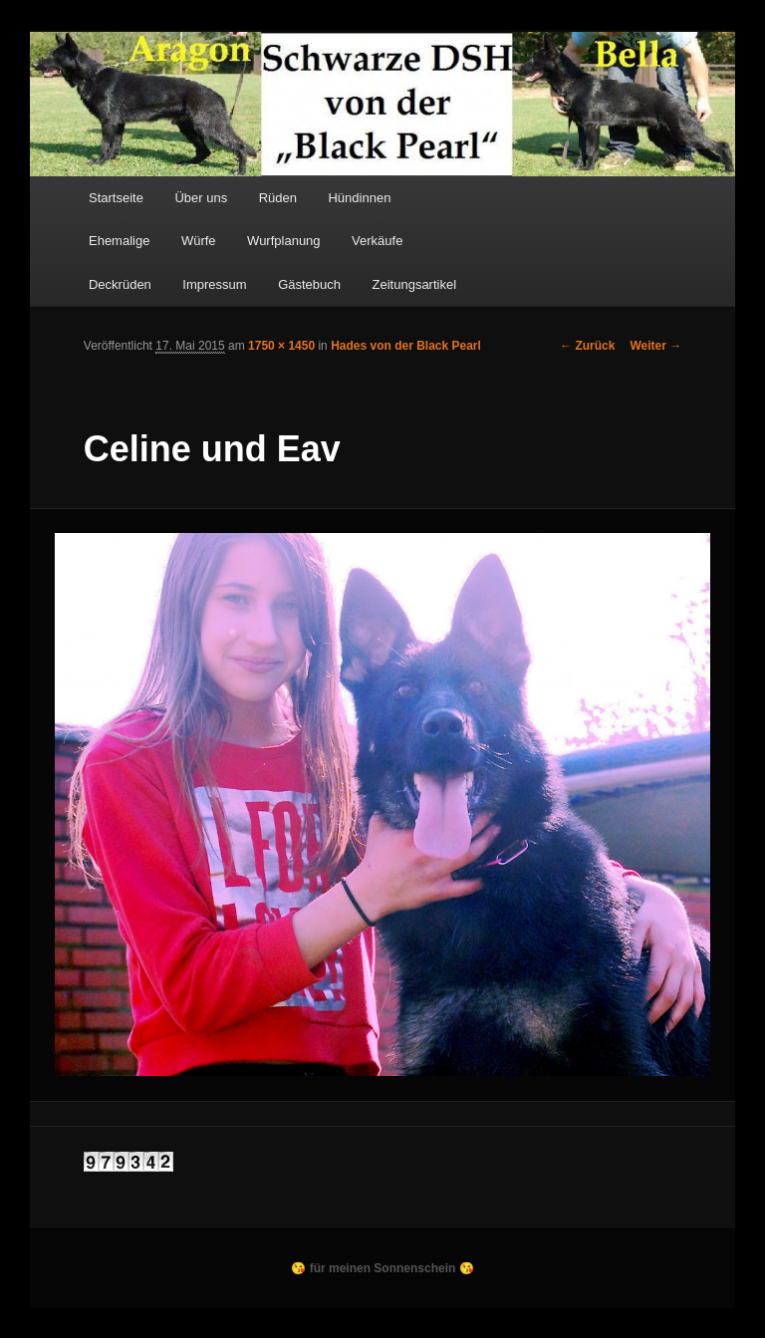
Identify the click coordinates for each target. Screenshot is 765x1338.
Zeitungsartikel (415, 284)
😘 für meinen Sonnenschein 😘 (382, 1268)
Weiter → (655, 346)
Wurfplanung (283, 240)
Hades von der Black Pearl (406, 346)
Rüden (278, 197)
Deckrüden (120, 284)
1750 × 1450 (281, 346)
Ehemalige (119, 240)
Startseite (116, 197)
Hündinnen (359, 197)
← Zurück (587, 346)
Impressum (214, 284)
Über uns (200, 197)
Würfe (198, 240)
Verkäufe (377, 240)
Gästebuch (309, 284)
